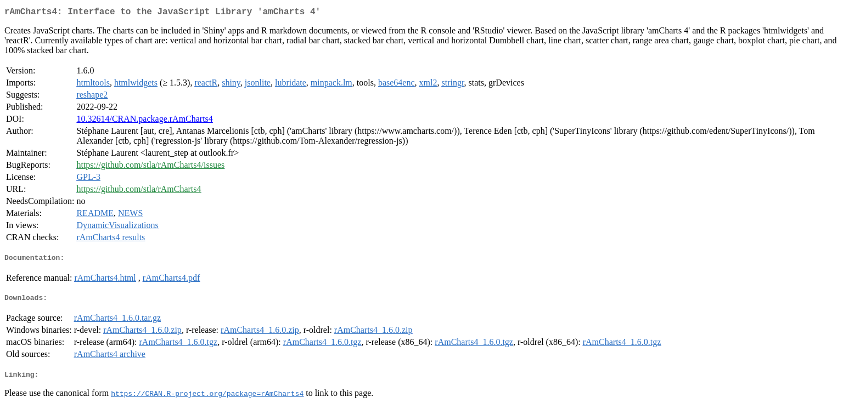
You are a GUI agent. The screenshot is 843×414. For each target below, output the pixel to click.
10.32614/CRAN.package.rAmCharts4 (144, 121)
